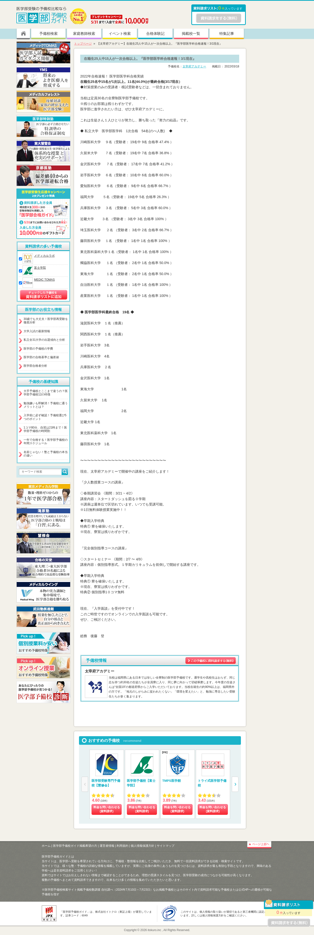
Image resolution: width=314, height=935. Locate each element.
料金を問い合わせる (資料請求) (106, 809)
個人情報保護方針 (142, 845)
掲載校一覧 (191, 33)
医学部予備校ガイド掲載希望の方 (75, 845)
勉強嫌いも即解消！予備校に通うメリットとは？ (46, 405)
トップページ (83, 43)
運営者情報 (107, 845)
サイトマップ (165, 845)
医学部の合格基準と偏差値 (41, 357)
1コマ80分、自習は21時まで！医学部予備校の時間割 (45, 429)
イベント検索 (120, 33)
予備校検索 (48, 33)
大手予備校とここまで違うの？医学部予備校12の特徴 (46, 392)
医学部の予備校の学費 (38, 348)
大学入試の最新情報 (37, 331)
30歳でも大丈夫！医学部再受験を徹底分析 (46, 320)
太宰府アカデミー (194, 66)
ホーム (46, 845)
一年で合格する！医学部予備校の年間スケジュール (46, 441)
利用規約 (122, 845)
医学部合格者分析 (35, 365)
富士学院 (40, 267)
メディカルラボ (44, 255)
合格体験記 (155, 33)
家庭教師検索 (84, 33)
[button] (235, 784)
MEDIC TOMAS (44, 279)
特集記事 (226, 33)
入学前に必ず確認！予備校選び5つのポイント (45, 417)
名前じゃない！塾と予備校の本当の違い (46, 453)
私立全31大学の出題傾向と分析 (44, 339)
